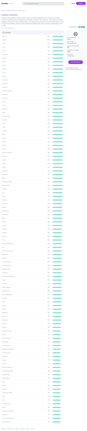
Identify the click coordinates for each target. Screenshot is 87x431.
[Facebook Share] (84, 27)
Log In (73, 3)
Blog (17, 429)
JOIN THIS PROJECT (75, 62)
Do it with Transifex (70, 69)
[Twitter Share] (79, 27)
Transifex (3, 429)
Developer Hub (10, 429)
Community (22, 429)
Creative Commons (11, 10)
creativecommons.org (8, 28)
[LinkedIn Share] (81, 27)
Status (27, 429)
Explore (3, 10)
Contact (32, 429)
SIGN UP (81, 3)
